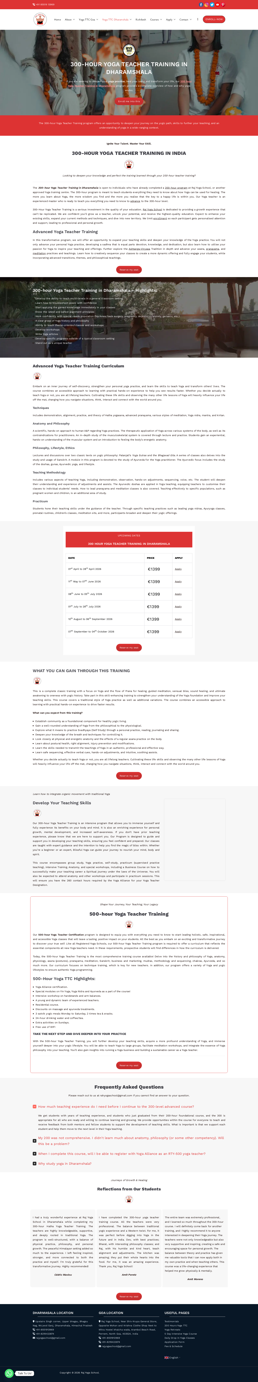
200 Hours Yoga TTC (176, 1325)
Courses (156, 19)
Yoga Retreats (172, 1329)
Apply (171, 19)
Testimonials (172, 1321)
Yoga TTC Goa (88, 19)
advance (135, 201)
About (70, 19)
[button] (73, 19)
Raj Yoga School (152, 209)
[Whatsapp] (9, 1373)
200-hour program (176, 187)
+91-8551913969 (43, 1329)
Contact (186, 19)
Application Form (174, 1342)
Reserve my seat (129, 269)
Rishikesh (141, 19)
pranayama (212, 248)
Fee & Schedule (173, 1346)
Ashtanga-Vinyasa (139, 248)
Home (57, 19)
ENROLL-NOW (214, 19)
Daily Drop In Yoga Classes (180, 1338)
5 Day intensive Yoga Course (181, 1333)
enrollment (160, 218)
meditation (39, 253)
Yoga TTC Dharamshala (117, 19)
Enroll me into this (129, 101)
